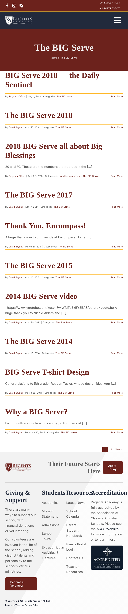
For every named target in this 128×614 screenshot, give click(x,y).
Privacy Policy (32, 605)
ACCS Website (108, 529)
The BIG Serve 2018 (39, 115)
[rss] (21, 6)
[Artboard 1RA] (18, 18)
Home (54, 57)
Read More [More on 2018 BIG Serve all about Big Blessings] (117, 176)
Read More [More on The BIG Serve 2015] (117, 277)
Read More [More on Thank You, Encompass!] (117, 246)
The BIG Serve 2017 (39, 195)
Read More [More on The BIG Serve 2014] (117, 353)
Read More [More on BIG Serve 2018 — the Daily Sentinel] (117, 96)
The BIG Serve (65, 96)
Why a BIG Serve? (36, 411)
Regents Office (17, 96)
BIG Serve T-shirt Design (47, 372)
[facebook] (7, 6)
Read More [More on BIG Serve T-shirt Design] (117, 392)
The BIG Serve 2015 (39, 265)
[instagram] (14, 6)
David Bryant (15, 127)
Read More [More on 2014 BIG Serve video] (117, 322)
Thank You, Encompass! (45, 226)
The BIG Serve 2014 (39, 341)
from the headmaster (70, 176)
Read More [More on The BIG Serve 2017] (117, 206)
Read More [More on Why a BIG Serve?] (117, 432)
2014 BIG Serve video (41, 296)
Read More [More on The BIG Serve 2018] (117, 127)
